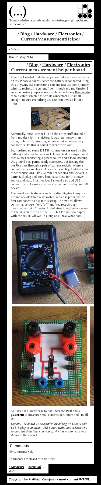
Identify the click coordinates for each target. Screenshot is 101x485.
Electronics (69, 33)
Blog (25, 33)
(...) (18, 11)
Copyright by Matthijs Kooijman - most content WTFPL (49, 479)
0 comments (16, 467)
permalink (34, 467)
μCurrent (17, 415)
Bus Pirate (82, 92)
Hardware (43, 33)
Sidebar (16, 49)
